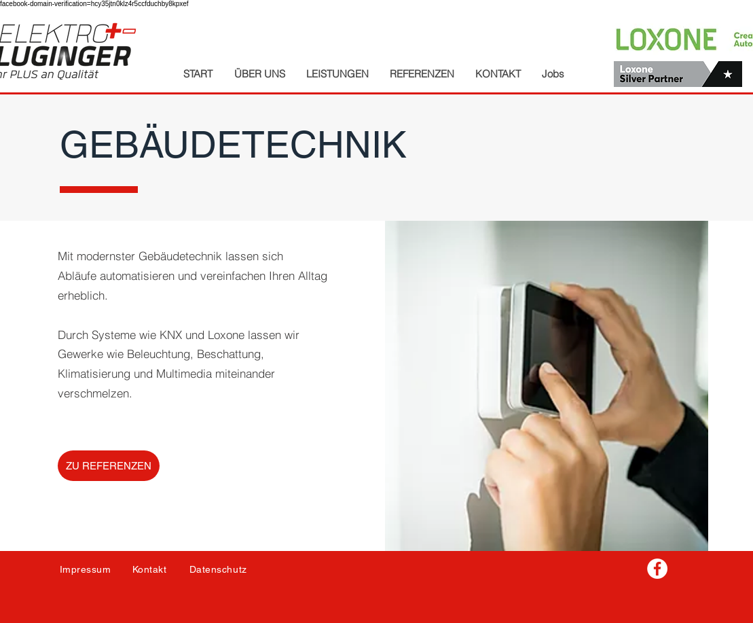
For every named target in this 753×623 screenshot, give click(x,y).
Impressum (85, 569)
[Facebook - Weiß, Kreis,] (657, 568)
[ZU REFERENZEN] (109, 465)
